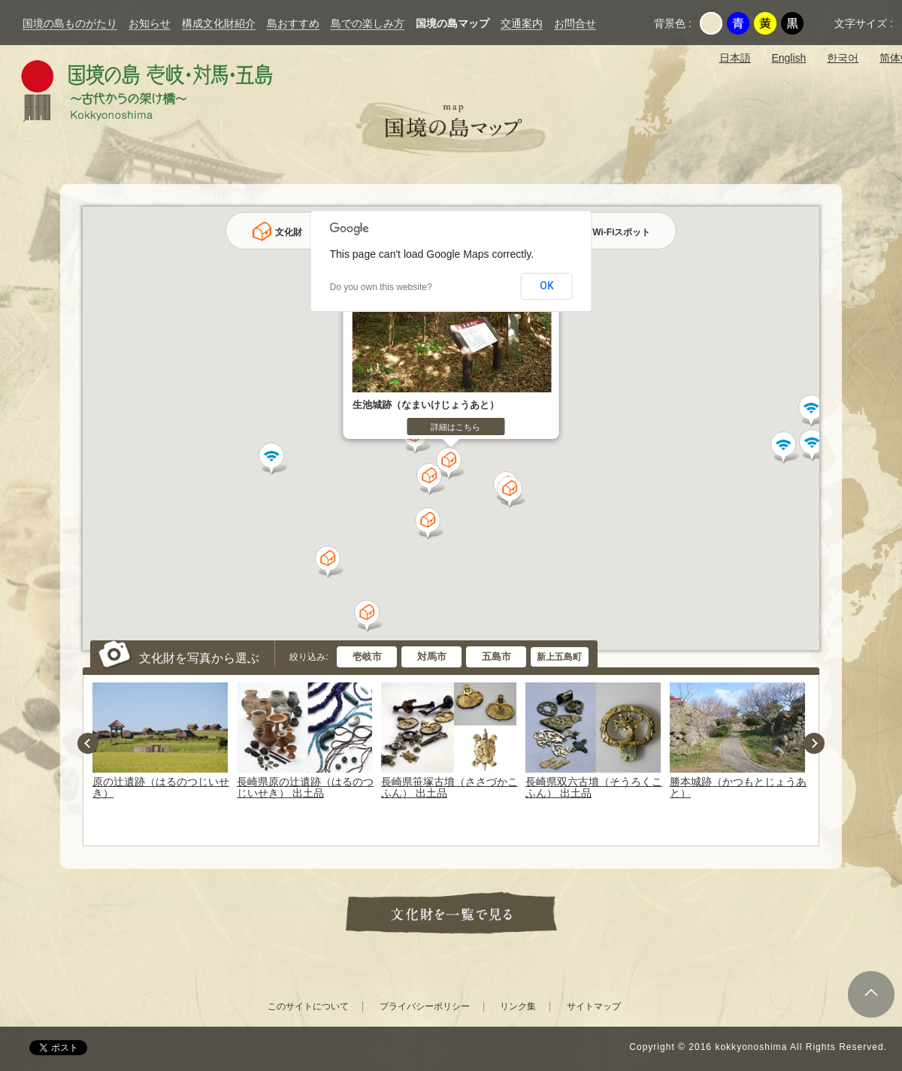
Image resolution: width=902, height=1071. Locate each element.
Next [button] (814, 743)
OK (547, 286)
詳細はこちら (455, 426)
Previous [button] (87, 743)
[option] (163, 741)
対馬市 (431, 656)
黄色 (765, 23)
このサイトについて (308, 1007)
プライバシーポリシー (425, 1007)
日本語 (735, 58)
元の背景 (711, 23)
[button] (368, 616)
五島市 (496, 656)
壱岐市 (367, 656)
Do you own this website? (381, 287)
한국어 (842, 58)
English (788, 58)
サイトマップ (594, 1007)
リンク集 (518, 1007)
